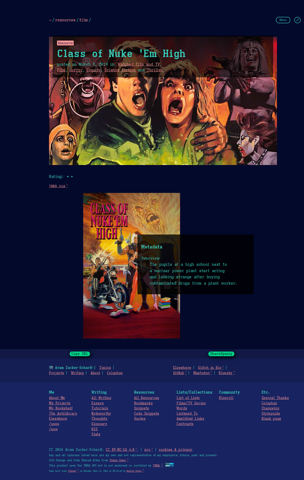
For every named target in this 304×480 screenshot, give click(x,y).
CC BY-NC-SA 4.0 (120, 450)
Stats (95, 434)
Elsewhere (182, 368)
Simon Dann (118, 460)
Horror (76, 70)
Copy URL (79, 354)
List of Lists (188, 398)
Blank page (271, 419)
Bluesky (225, 373)
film (83, 19)
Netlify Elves (134, 471)
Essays (97, 403)
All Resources (146, 398)
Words (181, 408)
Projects (56, 373)
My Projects (60, 403)
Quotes (140, 419)
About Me (57, 398)
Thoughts (99, 419)
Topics (105, 368)
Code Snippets (146, 414)
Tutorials (99, 408)
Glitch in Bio (209, 368)
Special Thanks (275, 398)
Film (61, 70)
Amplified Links (190, 419)
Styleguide (271, 414)
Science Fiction (120, 70)
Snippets (141, 408)
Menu (283, 20)
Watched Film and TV (139, 64)
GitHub (178, 373)
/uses (54, 424)
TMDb (156, 465)
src (147, 450)
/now (53, 429)
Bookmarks (143, 403)
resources (65, 19)
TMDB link (57, 186)
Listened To (187, 414)
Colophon (115, 373)
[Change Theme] (297, 20)
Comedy (94, 70)
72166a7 (72, 471)
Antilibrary (63, 414)
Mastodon (201, 373)
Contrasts (185, 424)
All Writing (101, 398)
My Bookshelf (61, 408)
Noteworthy (101, 414)
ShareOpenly (221, 354)
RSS (94, 429)
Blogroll (226, 398)
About (95, 373)
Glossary (99, 424)
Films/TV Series (191, 403)
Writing (77, 373)
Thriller (155, 70)
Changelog (270, 408)
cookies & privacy (175, 450)
